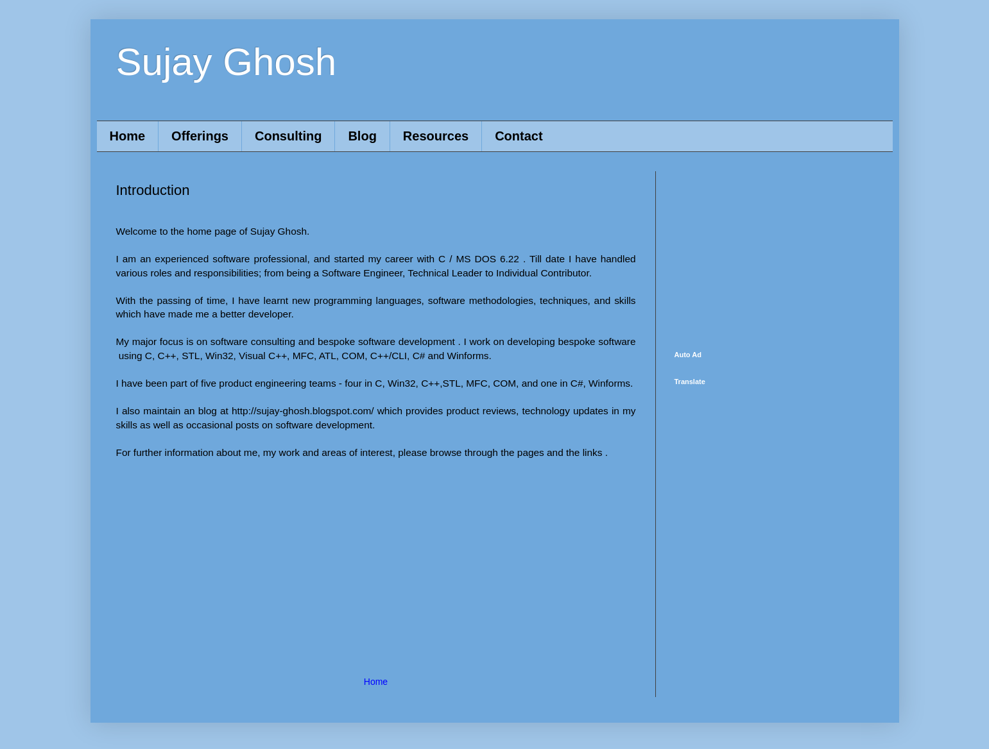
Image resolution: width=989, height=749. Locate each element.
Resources (436, 136)
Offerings (199, 136)
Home (128, 136)
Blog (362, 136)
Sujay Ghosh (226, 61)
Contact (518, 136)
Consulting (288, 136)
